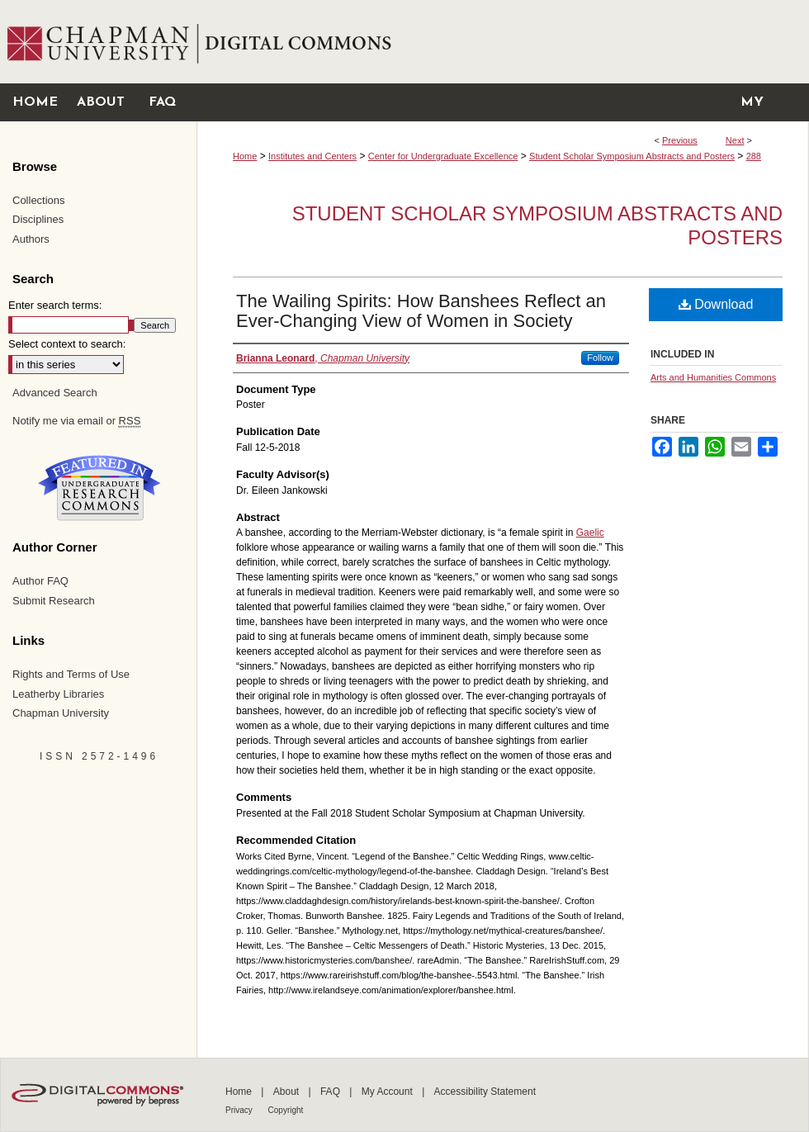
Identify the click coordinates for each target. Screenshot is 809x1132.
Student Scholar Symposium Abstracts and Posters (632, 156)
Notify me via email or (76, 421)
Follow (600, 357)
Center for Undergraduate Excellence (443, 156)
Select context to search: (66, 344)
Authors (31, 239)
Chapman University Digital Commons (502, 41)
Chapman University (60, 713)
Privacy (240, 1110)
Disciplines (38, 219)
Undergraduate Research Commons (99, 488)
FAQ (331, 1091)
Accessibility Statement (485, 1091)
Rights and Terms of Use (71, 674)
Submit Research (53, 600)
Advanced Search (54, 392)
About (287, 1091)
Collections (38, 200)
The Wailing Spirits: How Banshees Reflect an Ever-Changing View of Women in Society (421, 311)
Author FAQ (40, 581)
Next (735, 140)
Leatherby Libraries (58, 694)
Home (245, 156)
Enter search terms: (55, 305)
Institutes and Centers (312, 156)
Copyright (286, 1110)
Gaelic (590, 532)
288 (753, 156)
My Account (388, 1091)
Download (716, 304)
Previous (680, 140)
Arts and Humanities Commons (713, 377)
